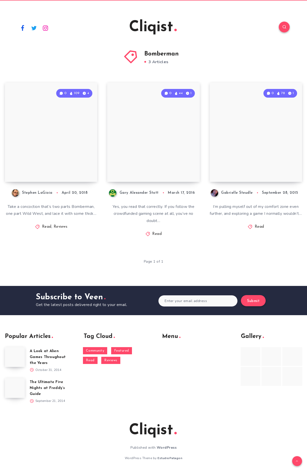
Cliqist (153, 27)
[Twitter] (34, 27)
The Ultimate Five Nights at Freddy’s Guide (47, 388)
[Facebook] (22, 27)
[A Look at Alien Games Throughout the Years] (15, 357)
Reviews (61, 227)
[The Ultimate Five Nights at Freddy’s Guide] (15, 388)
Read (46, 227)
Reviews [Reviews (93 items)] (110, 360)
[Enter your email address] (197, 300)
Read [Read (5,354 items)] (90, 360)
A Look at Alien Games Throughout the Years (48, 357)
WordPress (167, 447)
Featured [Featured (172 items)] (121, 351)
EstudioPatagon (169, 458)
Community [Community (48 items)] (95, 351)
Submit (253, 301)
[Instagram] (45, 27)
